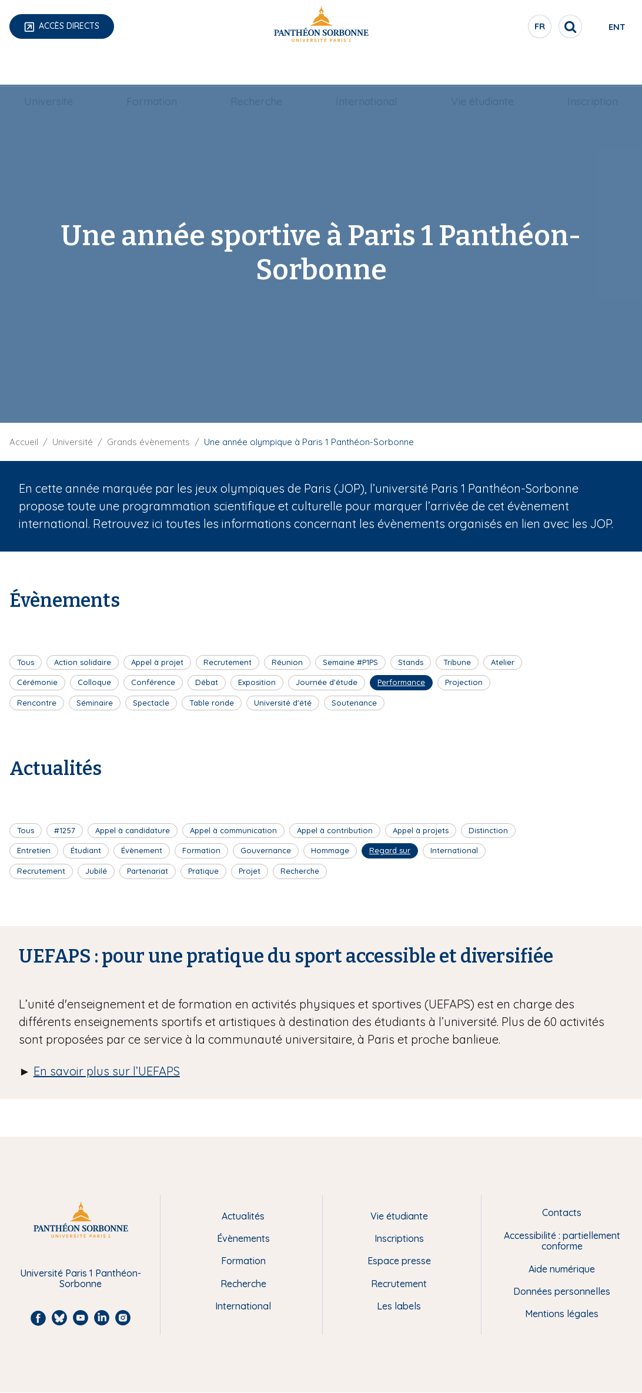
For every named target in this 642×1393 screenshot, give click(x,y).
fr (498, 29)
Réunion (287, 662)
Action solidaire (82, 662)
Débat (206, 682)
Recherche (259, 68)
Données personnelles (561, 1291)
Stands (410, 662)
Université (62, 68)
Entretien (34, 850)
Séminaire (94, 702)
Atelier (502, 662)
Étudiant (86, 850)
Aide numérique (562, 1269)
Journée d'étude (326, 682)
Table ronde (211, 702)
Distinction (488, 830)
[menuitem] (63, 69)
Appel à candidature (132, 830)
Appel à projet (157, 662)
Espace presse (399, 1260)
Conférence (153, 682)
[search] (528, 26)
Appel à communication (233, 830)
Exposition (257, 682)
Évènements (243, 1238)
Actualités (243, 1216)
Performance (401, 682)
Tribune (457, 662)
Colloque (94, 682)
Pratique (203, 871)
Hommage (330, 850)
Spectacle (151, 702)
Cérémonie (37, 682)
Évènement (141, 850)
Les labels (399, 1306)
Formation (160, 68)
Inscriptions (399, 1238)
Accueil (23, 441)
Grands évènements (148, 441)
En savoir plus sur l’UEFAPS (107, 1071)
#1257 (64, 830)
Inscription (578, 68)
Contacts (561, 1212)
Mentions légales (561, 1313)
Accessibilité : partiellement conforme (562, 1241)
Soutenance (354, 702)
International (363, 68)
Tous (25, 662)
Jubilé (96, 871)
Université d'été (283, 702)
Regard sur (389, 850)
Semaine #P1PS (350, 662)
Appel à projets (421, 830)
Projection (464, 682)
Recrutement (227, 662)
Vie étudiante (474, 68)
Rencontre (36, 702)
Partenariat (147, 871)
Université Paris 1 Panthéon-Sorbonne (80, 1279)
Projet (249, 871)
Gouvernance (265, 850)
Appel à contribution (335, 830)
